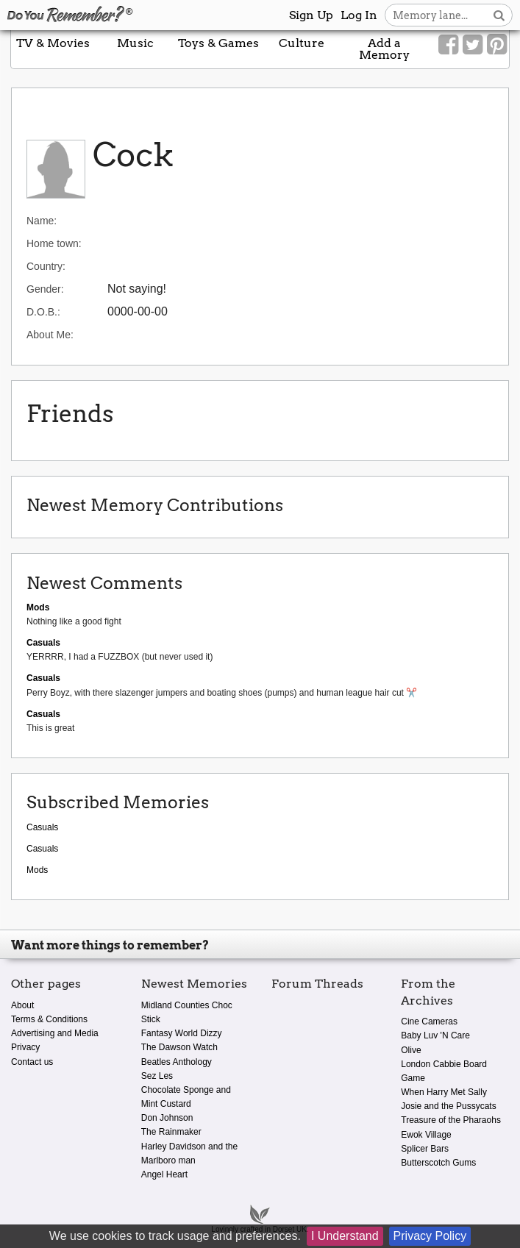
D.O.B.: (43, 312)
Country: (45, 266)
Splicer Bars (425, 1149)
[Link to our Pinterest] (497, 45)
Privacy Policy (430, 1236)
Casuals (42, 827)
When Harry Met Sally (444, 1092)
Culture (301, 43)
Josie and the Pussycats (448, 1106)
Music (135, 43)
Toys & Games (218, 43)
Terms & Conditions (49, 1019)
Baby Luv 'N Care (435, 1035)
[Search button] (499, 15)
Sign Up (311, 15)
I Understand (345, 1236)
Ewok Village (426, 1135)
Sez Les (157, 1076)
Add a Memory (384, 49)
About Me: (50, 334)
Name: (41, 221)
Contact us (32, 1062)
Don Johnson (167, 1118)
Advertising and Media (55, 1033)
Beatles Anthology (176, 1062)
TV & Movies (53, 43)
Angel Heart (164, 1174)
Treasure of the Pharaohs (451, 1120)
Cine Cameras (429, 1021)
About (22, 1005)
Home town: (54, 243)
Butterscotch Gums (438, 1163)
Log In (359, 15)
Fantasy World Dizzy (181, 1033)
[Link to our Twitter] (472, 45)
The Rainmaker (171, 1132)
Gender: (45, 289)
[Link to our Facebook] (448, 45)
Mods (37, 870)
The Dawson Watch (179, 1047)
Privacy (25, 1047)
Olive (411, 1050)
